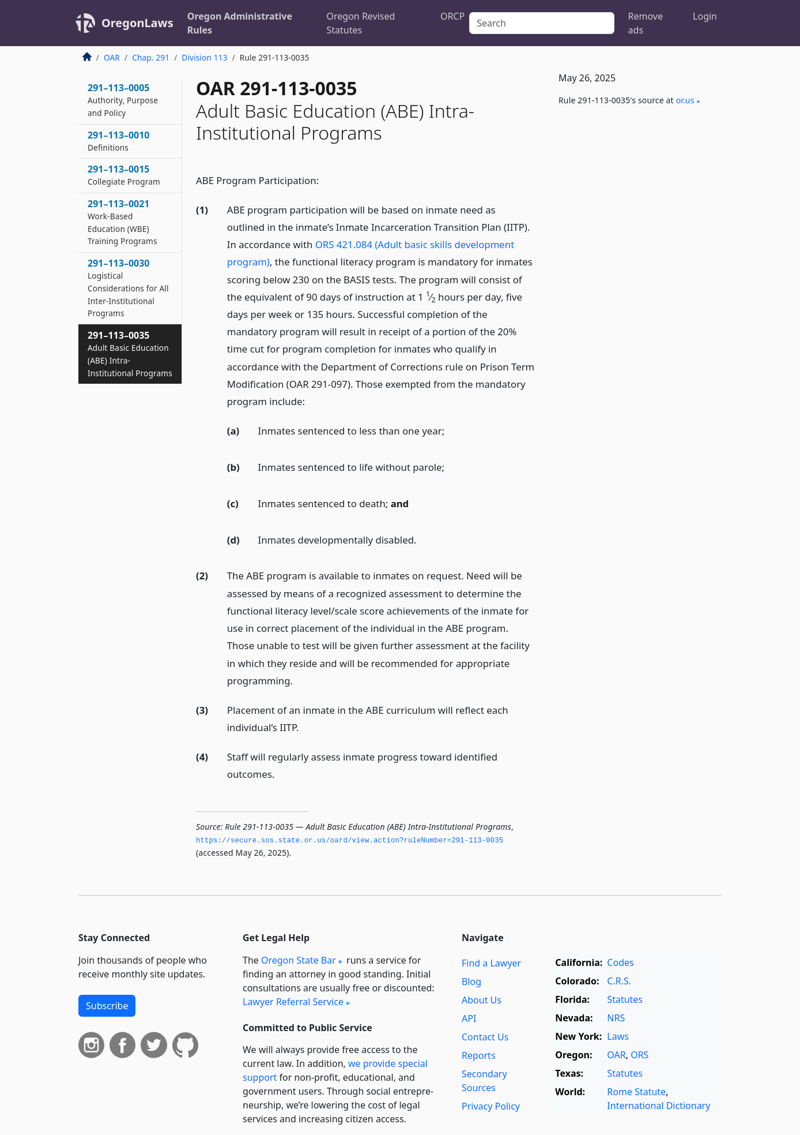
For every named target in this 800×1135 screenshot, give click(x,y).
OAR (112, 57)
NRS (616, 1018)
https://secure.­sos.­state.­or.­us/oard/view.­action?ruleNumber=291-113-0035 (349, 841)
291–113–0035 (130, 353)
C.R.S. (619, 981)
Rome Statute (636, 1091)
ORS (639, 1054)
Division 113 (204, 57)
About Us (481, 1000)
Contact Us (485, 1037)
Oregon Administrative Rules (239, 23)
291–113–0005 (123, 99)
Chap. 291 (150, 57)
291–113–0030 (128, 288)
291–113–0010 (119, 141)
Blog (471, 981)
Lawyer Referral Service (293, 1001)
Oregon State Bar (298, 960)
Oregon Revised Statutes (361, 23)
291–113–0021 (122, 221)
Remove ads (645, 23)
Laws (618, 1036)
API (469, 1018)
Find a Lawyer (491, 963)
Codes (620, 962)
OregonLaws (137, 23)
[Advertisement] (635, 306)
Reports (479, 1055)
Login (705, 16)
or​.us (685, 100)
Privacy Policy (491, 1106)
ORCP (452, 16)
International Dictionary (658, 1105)
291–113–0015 (124, 175)
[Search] (541, 23)
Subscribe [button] (107, 1005)
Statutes (625, 999)
